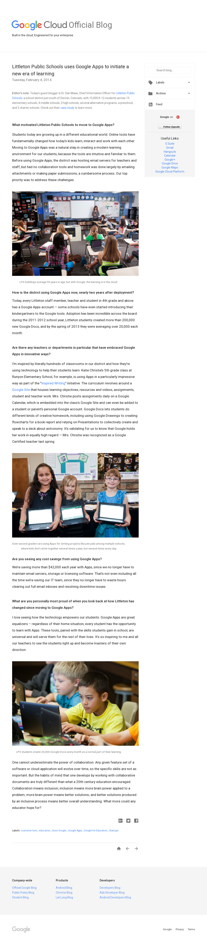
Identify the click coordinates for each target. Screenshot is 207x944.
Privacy (180, 929)
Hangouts (170, 151)
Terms (191, 929)
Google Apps (75, 830)
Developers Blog (110, 887)
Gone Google (59, 830)
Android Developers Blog (115, 897)
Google (167, 929)
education (45, 830)
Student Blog (20, 897)
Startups (113, 830)
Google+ (170, 159)
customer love (29, 830)
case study (67, 107)
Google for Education (96, 830)
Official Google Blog (24, 887)
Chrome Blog (64, 892)
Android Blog (64, 887)
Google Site (21, 390)
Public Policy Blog (23, 892)
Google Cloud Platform (169, 171)
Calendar (170, 155)
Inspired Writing (53, 383)
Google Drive (170, 163)
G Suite (169, 143)
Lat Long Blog (64, 897)
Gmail (169, 147)
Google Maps (170, 167)
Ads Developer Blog (112, 892)
